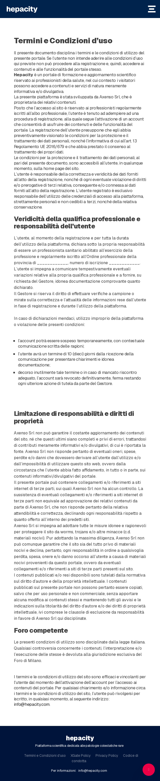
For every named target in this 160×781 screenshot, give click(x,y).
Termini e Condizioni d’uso (45, 755)
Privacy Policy (107, 755)
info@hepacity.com (32, 704)
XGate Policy (81, 755)
